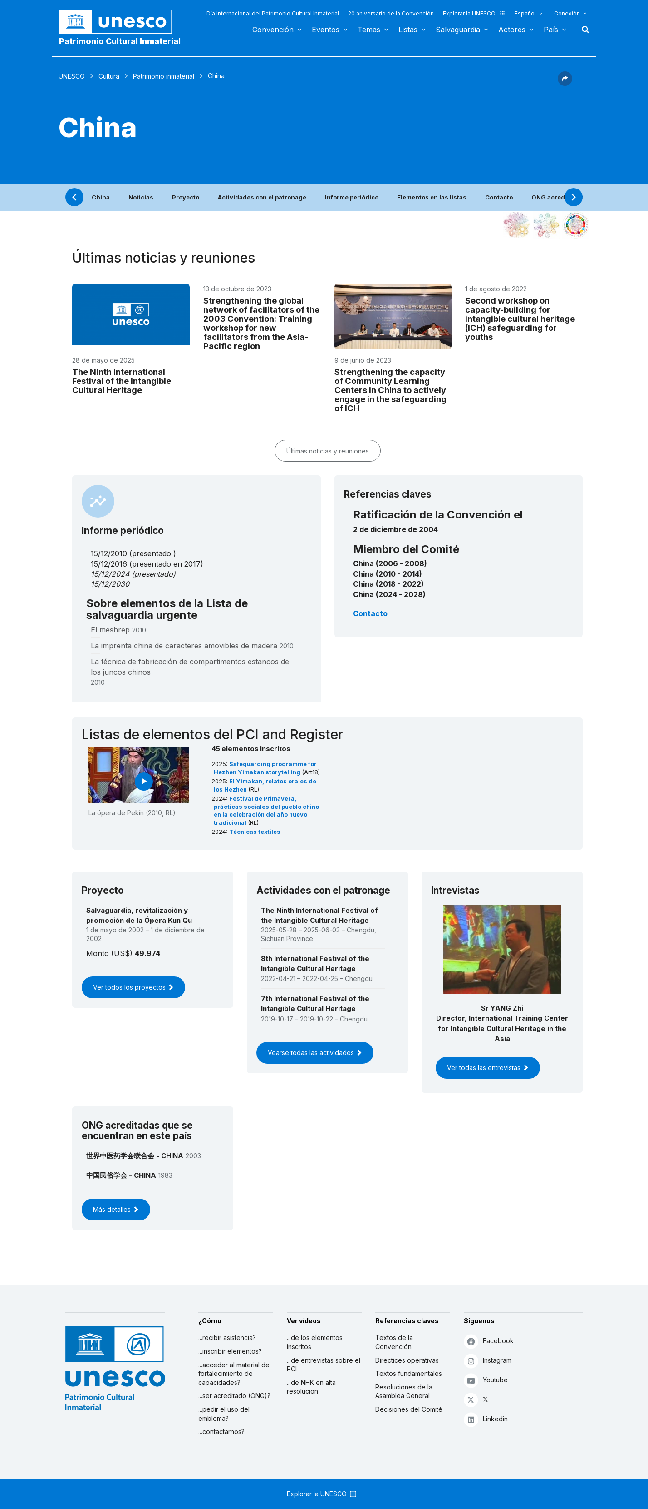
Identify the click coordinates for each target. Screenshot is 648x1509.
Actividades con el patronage (262, 197)
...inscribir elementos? (230, 1351)
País (551, 29)
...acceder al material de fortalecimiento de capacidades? (234, 1373)
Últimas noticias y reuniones (327, 451)
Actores (511, 29)
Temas (369, 29)
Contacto (499, 197)
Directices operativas (407, 1360)
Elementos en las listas (431, 197)
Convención (273, 29)
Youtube (486, 1380)
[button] (565, 83)
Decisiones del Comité (408, 1409)
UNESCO (72, 76)
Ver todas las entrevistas (488, 1067)
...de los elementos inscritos (315, 1342)
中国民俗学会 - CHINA (121, 1175)
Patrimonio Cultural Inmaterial (120, 41)
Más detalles (116, 1209)
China (101, 197)
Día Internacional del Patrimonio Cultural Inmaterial (272, 13)
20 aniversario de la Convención (391, 13)
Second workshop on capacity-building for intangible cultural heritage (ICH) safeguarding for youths (520, 318)
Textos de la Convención (394, 1342)
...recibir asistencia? (227, 1337)
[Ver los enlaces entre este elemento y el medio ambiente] (546, 225)
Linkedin (486, 1419)
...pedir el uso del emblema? (224, 1413)
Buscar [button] (582, 29)
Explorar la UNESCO (474, 13)
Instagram (487, 1361)
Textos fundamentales (408, 1373)
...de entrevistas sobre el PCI (323, 1364)
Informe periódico (351, 197)
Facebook (489, 1341)
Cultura (108, 76)
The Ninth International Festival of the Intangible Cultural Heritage (121, 381)
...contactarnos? (221, 1431)
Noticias (140, 197)
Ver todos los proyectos (133, 987)
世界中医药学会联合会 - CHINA (134, 1155)
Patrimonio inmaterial (163, 76)
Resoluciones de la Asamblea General (403, 1391)
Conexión (567, 13)
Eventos (325, 29)
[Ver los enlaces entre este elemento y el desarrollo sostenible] (575, 225)
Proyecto (185, 197)
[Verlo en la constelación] (516, 225)
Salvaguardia (458, 29)
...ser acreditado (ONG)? (234, 1395)
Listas (407, 29)
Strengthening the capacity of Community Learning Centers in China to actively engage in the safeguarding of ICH (390, 390)
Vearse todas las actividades (315, 1052)
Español (525, 13)
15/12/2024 (110, 573)
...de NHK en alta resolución (311, 1387)
